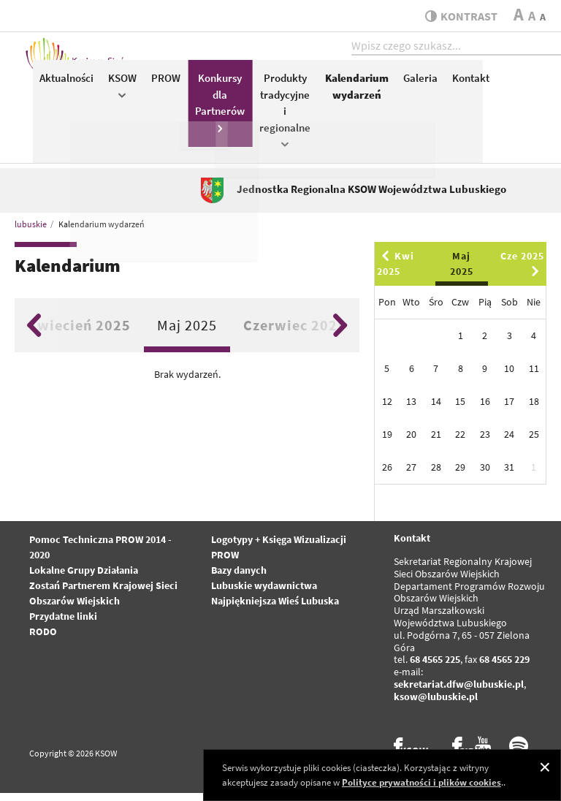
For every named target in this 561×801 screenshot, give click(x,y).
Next (340, 334)
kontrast (457, 16)
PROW (334, 85)
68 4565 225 (435, 668)
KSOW (291, 92)
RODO (43, 640)
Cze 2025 (522, 271)
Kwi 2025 (395, 272)
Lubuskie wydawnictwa (264, 594)
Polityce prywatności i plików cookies (421, 782)
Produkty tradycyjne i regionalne (453, 117)
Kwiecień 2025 (79, 333)
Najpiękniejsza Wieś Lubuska (275, 609)
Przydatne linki (63, 624)
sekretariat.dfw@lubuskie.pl (459, 692)
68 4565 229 (504, 668)
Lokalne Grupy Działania (83, 578)
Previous (34, 334)
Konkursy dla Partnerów (388, 109)
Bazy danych (239, 578)
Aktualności (235, 85)
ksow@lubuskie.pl (436, 704)
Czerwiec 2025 (294, 333)
